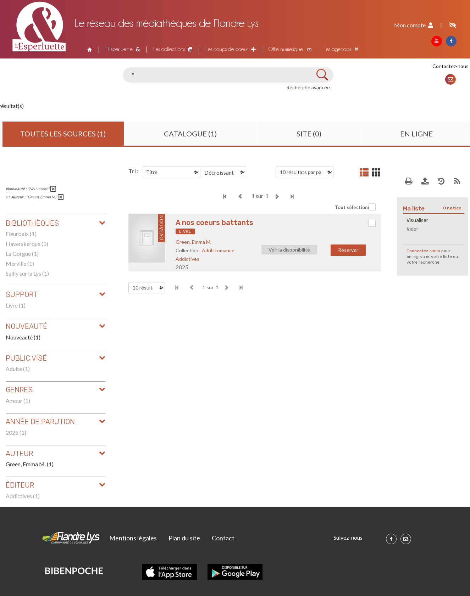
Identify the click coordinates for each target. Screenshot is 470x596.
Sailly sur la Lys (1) (27, 273)
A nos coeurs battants (214, 222)
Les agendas (337, 49)
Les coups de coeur (226, 49)
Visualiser (417, 221)
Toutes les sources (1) (63, 133)
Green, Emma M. (193, 242)
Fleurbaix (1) (21, 233)
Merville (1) (20, 263)
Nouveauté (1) (23, 337)
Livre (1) (16, 305)
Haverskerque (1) (27, 243)
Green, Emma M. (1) (30, 464)
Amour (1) (18, 400)
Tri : (133, 171)
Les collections (169, 49)
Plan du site (184, 538)
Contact (223, 538)
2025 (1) (16, 432)
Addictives (187, 259)
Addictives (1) (23, 496)
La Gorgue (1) (22, 253)
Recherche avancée (308, 87)
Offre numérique (286, 49)
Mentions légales (133, 538)
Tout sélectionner (355, 207)
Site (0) (309, 133)
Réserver (348, 250)
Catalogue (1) (190, 133)
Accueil (88, 49)
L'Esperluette (119, 49)
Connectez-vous (423, 250)
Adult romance (218, 250)
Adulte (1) (18, 368)
